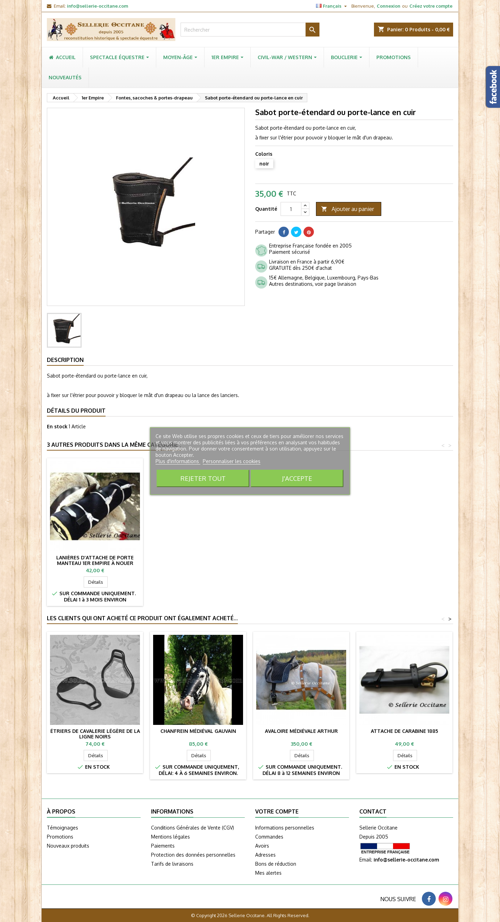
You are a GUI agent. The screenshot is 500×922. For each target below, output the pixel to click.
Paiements (163, 846)
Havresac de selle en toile (198, 557)
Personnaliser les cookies (231, 461)
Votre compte (277, 811)
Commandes (269, 837)
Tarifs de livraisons (172, 864)
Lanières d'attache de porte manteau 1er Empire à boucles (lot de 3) (95, 563)
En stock (57, 426)
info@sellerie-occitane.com (97, 6)
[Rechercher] (250, 30)
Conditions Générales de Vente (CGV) (192, 828)
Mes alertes (268, 873)
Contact (372, 811)
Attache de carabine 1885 (404, 731)
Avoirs (262, 846)
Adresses (265, 855)
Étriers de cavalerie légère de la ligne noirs (95, 733)
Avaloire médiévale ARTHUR (301, 731)
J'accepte (297, 478)
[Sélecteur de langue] (332, 6)
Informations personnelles (284, 828)
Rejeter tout (203, 478)
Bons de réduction (275, 864)
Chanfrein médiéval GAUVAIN (198, 731)
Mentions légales (170, 837)
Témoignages (62, 828)
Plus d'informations (178, 461)
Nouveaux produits (68, 846)
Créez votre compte (430, 6)
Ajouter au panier (347, 209)
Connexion (388, 6)
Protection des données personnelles (193, 855)
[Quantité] (291, 209)
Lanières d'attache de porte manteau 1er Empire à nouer (301, 560)
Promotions (60, 837)
